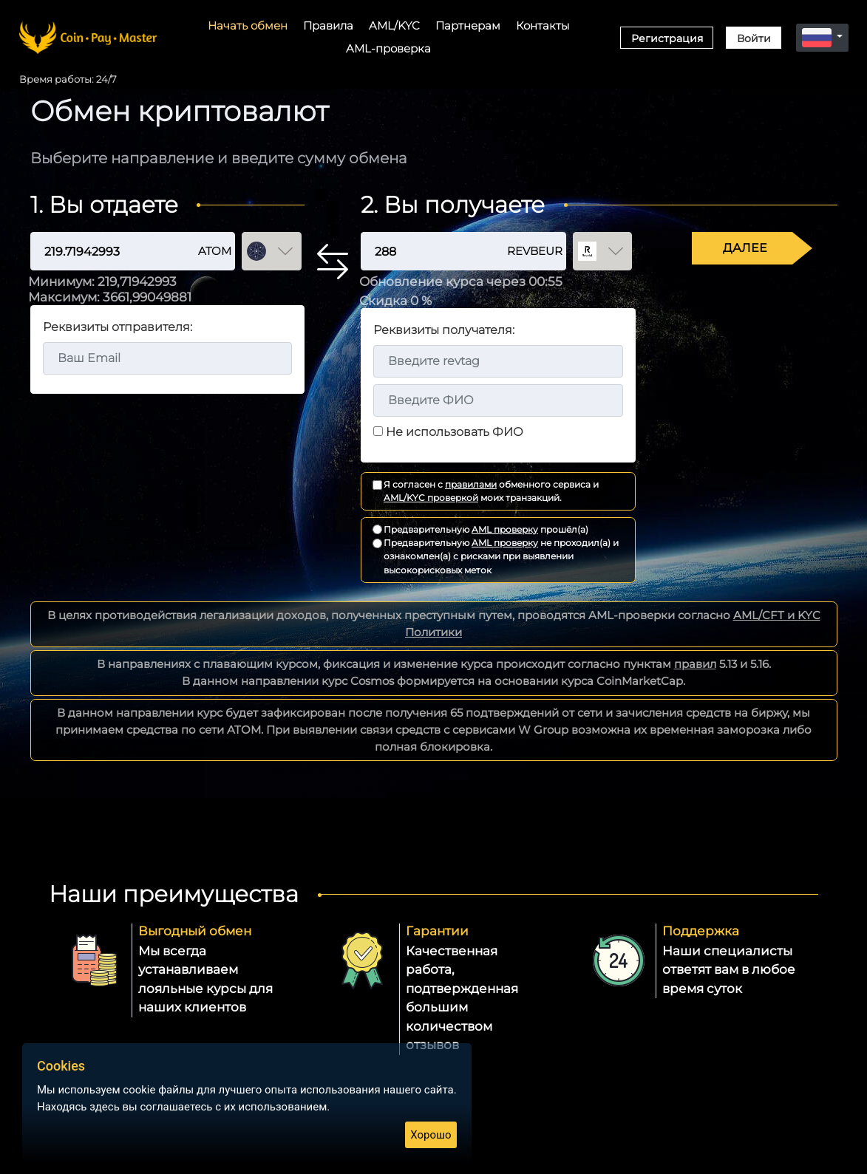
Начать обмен (248, 25)
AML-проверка (388, 48)
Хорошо (430, 1134)
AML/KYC (394, 25)
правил (695, 664)
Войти (754, 38)
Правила (328, 25)
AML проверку (505, 529)
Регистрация (667, 38)
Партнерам (467, 25)
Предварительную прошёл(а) (486, 529)
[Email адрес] (167, 358)
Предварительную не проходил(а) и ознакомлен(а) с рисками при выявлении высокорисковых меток (501, 556)
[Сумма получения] (421, 251)
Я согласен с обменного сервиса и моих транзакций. (491, 491)
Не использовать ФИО (454, 431)
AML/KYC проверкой (431, 497)
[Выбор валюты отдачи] (272, 251)
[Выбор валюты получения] (603, 251)
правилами (471, 484)
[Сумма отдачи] (100, 251)
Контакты (542, 25)
